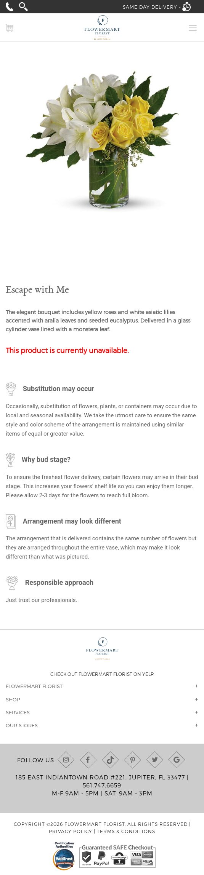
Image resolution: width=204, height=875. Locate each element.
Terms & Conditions (126, 831)
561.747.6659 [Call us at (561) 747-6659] (102, 785)
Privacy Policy (70, 831)
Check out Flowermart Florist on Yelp (102, 674)
